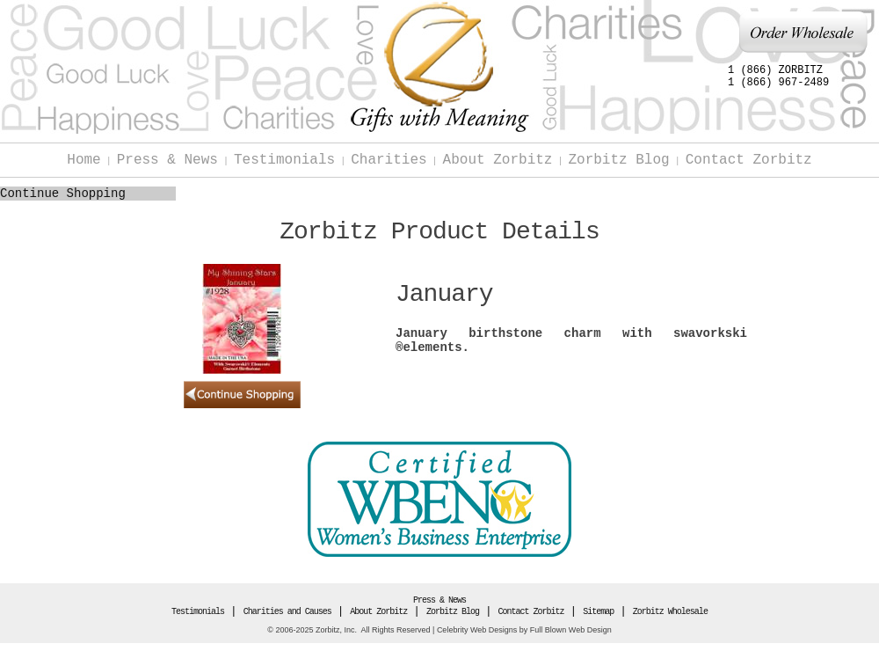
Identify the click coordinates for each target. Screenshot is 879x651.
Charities (388, 160)
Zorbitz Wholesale (670, 612)
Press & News (167, 160)
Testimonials (284, 160)
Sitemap (598, 612)
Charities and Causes (287, 612)
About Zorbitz (498, 160)
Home (83, 160)
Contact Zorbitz (749, 160)
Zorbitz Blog (618, 160)
